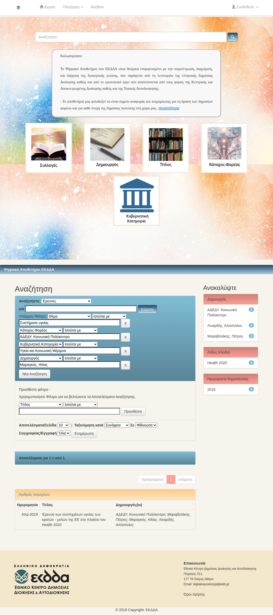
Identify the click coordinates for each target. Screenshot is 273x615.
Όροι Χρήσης (194, 594)
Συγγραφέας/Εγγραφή (38, 433)
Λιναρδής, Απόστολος (224, 326)
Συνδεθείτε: (245, 7)
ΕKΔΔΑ (152, 610)
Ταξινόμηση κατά (88, 425)
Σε (132, 425)
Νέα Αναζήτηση (34, 374)
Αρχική (47, 7)
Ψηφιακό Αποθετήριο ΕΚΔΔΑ (29, 269)
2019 (211, 389)
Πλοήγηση (73, 7)
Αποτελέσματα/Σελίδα (37, 425)
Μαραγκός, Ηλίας (143, 520)
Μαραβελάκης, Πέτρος (225, 336)
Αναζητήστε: (29, 301)
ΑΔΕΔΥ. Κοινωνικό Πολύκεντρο (140, 514)
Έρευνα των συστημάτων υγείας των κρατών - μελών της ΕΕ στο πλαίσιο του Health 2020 (74, 519)
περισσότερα (169, 108)
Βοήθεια (97, 7)
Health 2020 (217, 363)
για (21, 309)
